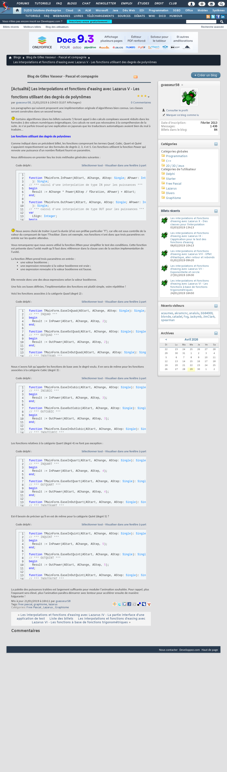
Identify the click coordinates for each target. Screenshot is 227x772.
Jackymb (196, 317)
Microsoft (102, 10)
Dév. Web (129, 10)
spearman (168, 320)
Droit (159, 4)
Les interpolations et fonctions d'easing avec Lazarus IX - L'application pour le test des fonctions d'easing (189, 238)
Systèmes (218, 10)
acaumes (167, 313)
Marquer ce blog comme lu (180, 115)
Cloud (69, 10)
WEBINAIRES (61, 16)
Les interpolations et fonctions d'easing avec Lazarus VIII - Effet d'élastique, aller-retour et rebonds (192, 254)
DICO (162, 16)
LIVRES (78, 16)
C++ (168, 161)
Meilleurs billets (32, 26)
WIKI (152, 16)
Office (189, 10)
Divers (170, 193)
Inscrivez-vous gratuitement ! (89, 21)
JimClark (209, 317)
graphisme (40, 604)
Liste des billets (61, 619)
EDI (141, 10)
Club (172, 4)
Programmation (158, 10)
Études (143, 4)
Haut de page (210, 649)
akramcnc (181, 313)
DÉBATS (139, 16)
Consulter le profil (175, 110)
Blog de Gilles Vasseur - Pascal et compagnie (56, 57)
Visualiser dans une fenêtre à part (125, 165)
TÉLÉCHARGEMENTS (100, 16)
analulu (194, 313)
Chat (86, 4)
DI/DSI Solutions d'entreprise (42, 10)
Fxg (186, 317)
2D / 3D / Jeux (175, 166)
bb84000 (207, 313)
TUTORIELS (32, 16)
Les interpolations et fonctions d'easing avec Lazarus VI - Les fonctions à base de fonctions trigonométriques (89, 620)
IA (79, 10)
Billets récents (11, 26)
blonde (166, 317)
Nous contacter (168, 649)
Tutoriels (42, 4)
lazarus (53, 604)
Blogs (72, 4)
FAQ (58, 4)
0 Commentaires (141, 102)
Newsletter (105, 4)
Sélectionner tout (92, 165)
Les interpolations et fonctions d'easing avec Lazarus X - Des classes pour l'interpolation (189, 221)
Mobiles (203, 10)
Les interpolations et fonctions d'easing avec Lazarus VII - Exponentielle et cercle (189, 269)
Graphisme (62, 607)
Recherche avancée (212, 26)
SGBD (177, 10)
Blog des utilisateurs (57, 26)
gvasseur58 (63, 601)
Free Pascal (33, 607)
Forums (22, 4)
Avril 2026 (191, 340)
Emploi (126, 4)
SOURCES (124, 16)
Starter (171, 179)
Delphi (170, 174)
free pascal (25, 604)
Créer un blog (206, 75)
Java (115, 10)
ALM (88, 10)
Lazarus (48, 607)
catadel (177, 317)
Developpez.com (189, 649)
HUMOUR (175, 16)
